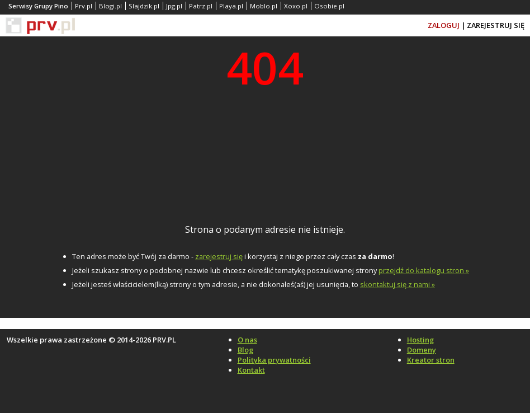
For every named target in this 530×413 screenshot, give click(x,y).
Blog (245, 350)
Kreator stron (431, 360)
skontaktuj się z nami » (397, 284)
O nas (247, 340)
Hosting (420, 340)
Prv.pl (83, 6)
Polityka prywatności (274, 360)
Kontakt (251, 370)
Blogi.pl (110, 6)
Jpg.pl (174, 6)
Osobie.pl (329, 6)
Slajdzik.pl (144, 6)
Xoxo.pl (295, 6)
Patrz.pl (200, 6)
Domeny (421, 350)
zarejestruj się (219, 256)
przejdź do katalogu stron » (423, 270)
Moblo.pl (263, 6)
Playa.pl (231, 6)
